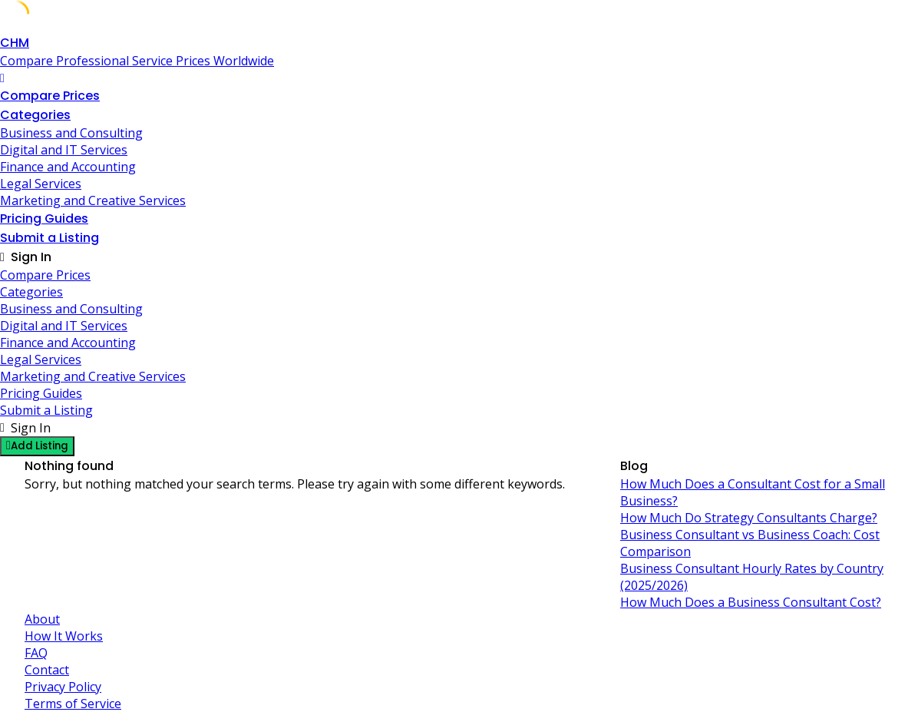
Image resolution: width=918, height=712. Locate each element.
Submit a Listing (49, 238)
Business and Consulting (71, 132)
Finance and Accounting (68, 166)
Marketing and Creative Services (93, 200)
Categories (35, 115)
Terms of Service (73, 703)
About (42, 619)
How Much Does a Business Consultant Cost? (750, 602)
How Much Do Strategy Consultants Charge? (748, 517)
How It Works (64, 636)
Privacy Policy (63, 686)
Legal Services (40, 183)
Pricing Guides (44, 218)
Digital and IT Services (63, 149)
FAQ (36, 652)
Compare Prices (50, 95)
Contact (47, 669)
